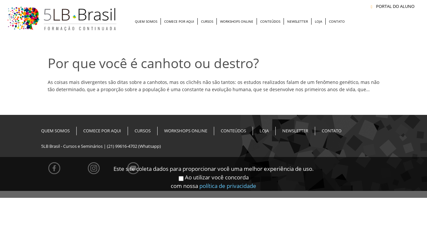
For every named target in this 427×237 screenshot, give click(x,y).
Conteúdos (270, 21)
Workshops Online (236, 21)
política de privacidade (227, 182)
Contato (337, 21)
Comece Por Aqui (179, 21)
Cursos (207, 21)
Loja (318, 21)
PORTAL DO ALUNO (392, 6)
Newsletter (297, 21)
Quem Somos (146, 21)
